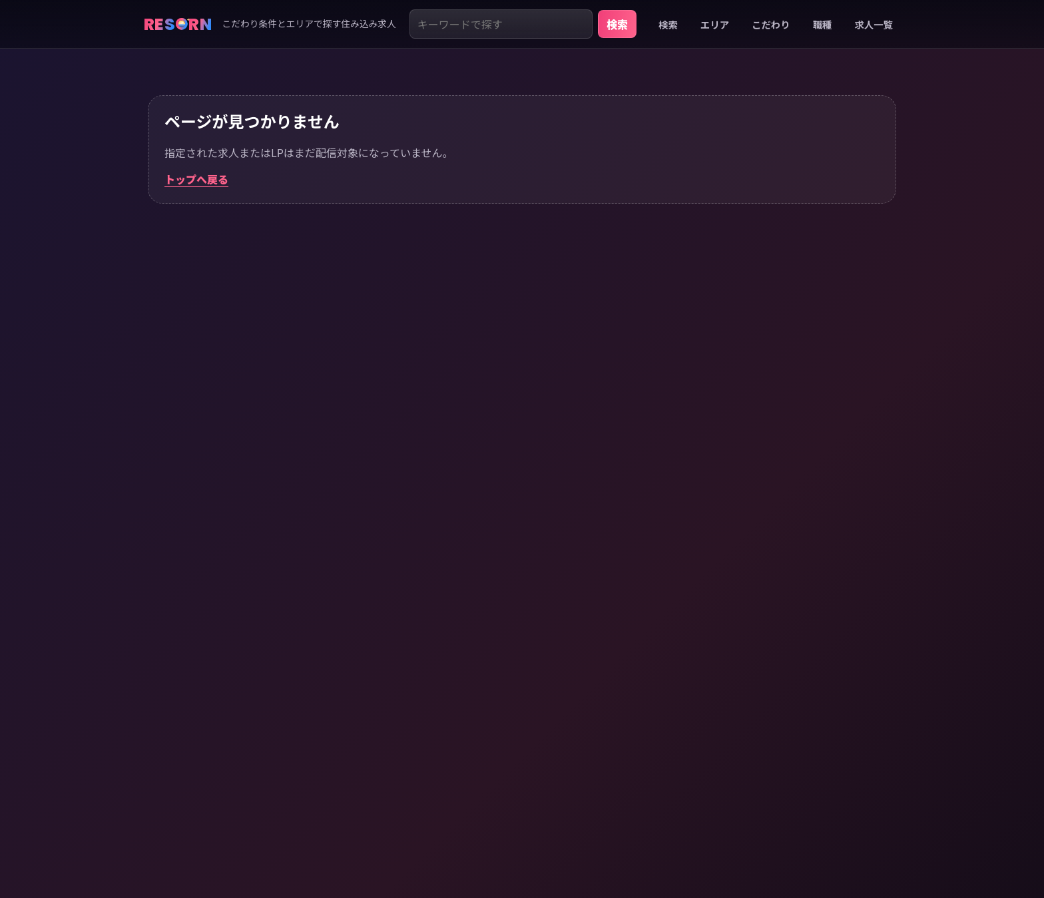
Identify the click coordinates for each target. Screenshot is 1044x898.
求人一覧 (873, 24)
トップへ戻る (196, 179)
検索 (617, 24)
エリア (714, 24)
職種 (822, 24)
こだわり (771, 24)
